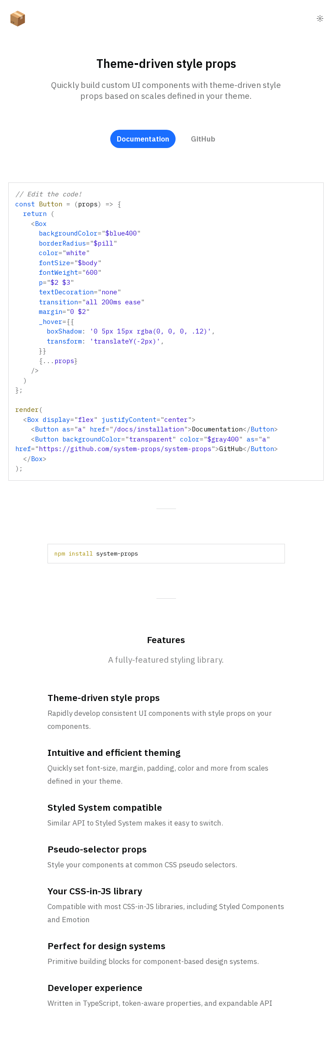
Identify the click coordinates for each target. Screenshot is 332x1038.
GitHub (203, 139)
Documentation (143, 139)
